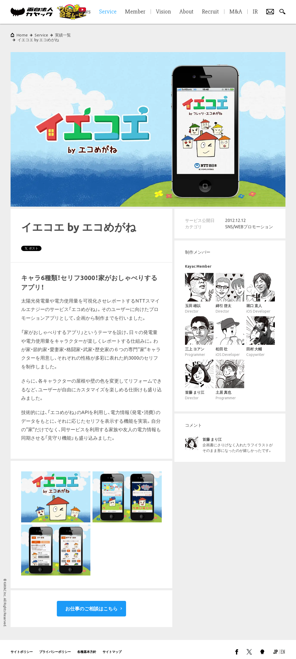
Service (41, 35)
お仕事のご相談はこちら (91, 603)
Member (135, 12)
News (84, 12)
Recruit (210, 12)
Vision (163, 12)
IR (255, 12)
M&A (235, 12)
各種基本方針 (86, 647)
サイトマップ (112, 647)
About (186, 12)
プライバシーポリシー (55, 647)
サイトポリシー (22, 647)
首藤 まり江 (212, 435)
